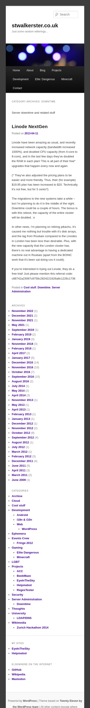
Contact (17, 88)
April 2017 (19, 353)
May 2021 (18, 325)
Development (21, 79)
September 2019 (23, 329)
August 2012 (20, 442)
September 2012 (23, 437)
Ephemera (19, 533)
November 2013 (22, 400)
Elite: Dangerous (45, 79)
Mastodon (18, 679)
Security (17, 594)
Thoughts (18, 608)
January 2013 (21, 418)
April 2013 (19, 409)
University (19, 613)
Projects (56, 70)
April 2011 (19, 470)
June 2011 (19, 465)
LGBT (16, 561)
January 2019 (21, 339)
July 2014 (18, 386)
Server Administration (27, 599)
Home (16, 70)
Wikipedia (18, 674)
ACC (20, 571)
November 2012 (22, 428)
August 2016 (20, 381)
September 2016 (23, 376)
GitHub (16, 669)
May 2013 (18, 405)
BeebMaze (24, 575)
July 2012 (18, 447)
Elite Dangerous (28, 552)
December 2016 (22, 362)
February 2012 (21, 456)
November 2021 (22, 320)
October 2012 (21, 432)
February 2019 (21, 334)
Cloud (16, 500)
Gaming (17, 547)
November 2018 (22, 343)
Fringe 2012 (25, 543)
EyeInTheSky (26, 580)
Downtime (44, 287)
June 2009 (19, 480)
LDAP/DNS (24, 618)
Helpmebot (24, 585)
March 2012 (20, 451)
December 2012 (22, 423)
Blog (42, 70)
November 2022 (22, 311)
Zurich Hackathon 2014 (32, 627)
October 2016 (21, 372)
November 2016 (22, 367)
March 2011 (20, 475)
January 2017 (21, 357)
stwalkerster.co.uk (35, 25)
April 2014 (19, 395)
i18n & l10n (24, 519)
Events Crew (20, 538)
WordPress (29, 529)
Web (20, 524)
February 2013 (21, 414)
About (30, 70)
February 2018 (21, 348)
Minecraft (66, 79)
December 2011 (22, 461)
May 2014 (18, 390)
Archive (17, 496)
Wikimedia (19, 622)
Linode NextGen (30, 126)
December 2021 (22, 315)
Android (22, 515)
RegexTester (25, 590)
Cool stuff (30, 287)
